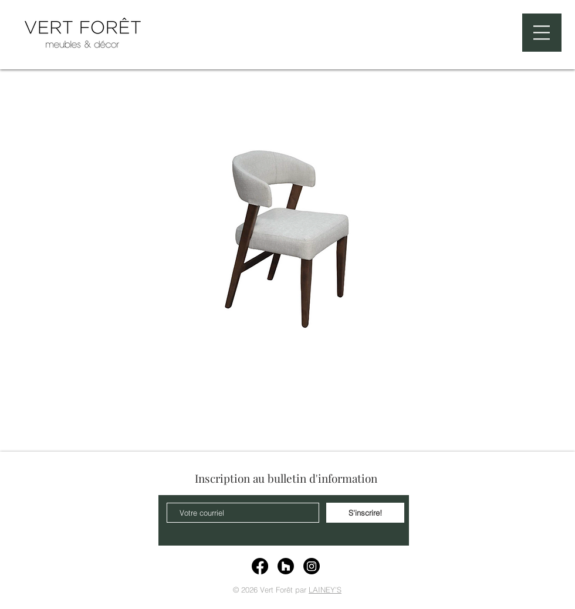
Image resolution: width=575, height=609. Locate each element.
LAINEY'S (325, 589)
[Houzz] (286, 566)
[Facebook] (260, 566)
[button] (541, 32)
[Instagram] (311, 566)
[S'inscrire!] (365, 513)
